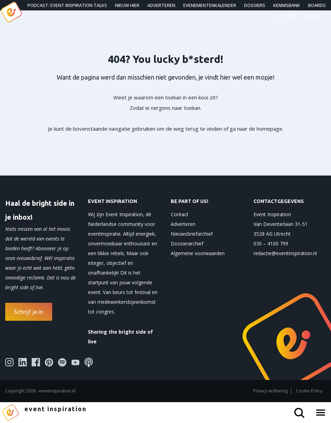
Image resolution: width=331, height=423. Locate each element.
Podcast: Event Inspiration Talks (67, 5)
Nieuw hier (127, 5)
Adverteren (161, 5)
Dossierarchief (187, 243)
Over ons (286, 16)
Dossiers (254, 5)
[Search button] (302, 410)
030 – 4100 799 (270, 243)
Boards (317, 5)
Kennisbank (286, 5)
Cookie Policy (309, 391)
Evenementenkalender (209, 5)
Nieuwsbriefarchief (192, 233)
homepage (269, 128)
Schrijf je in (28, 312)
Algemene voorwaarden (198, 253)
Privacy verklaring (270, 391)
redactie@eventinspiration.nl (285, 253)
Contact (315, 16)
